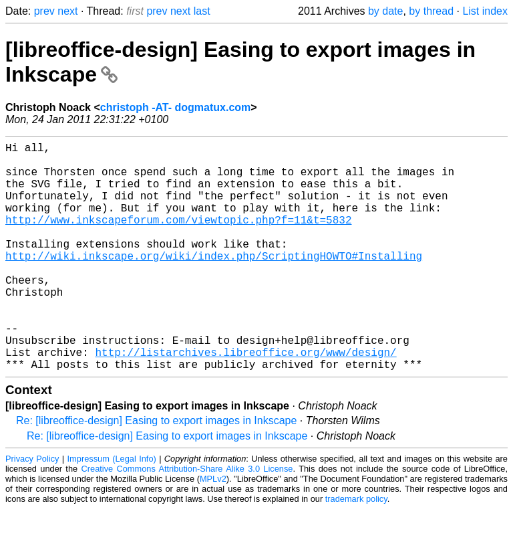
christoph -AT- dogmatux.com (175, 107)
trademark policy (356, 550)
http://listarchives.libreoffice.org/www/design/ (245, 400)
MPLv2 (213, 530)
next (67, 11)
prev (44, 11)
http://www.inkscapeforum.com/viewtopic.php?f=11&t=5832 (178, 238)
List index (485, 11)
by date (385, 11)
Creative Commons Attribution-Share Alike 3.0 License (187, 520)
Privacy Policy (32, 509)
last (202, 11)
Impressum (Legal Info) (111, 509)
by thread (431, 11)
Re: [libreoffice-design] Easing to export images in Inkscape (156, 471)
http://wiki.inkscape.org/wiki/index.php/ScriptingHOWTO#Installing (213, 282)
